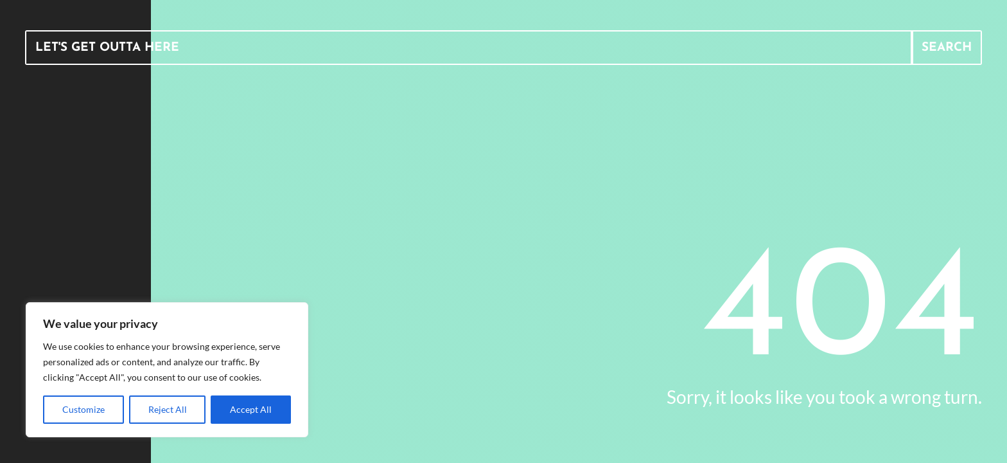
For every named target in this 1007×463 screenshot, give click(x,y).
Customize (83, 409)
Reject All (167, 409)
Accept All (251, 409)
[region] (167, 369)
